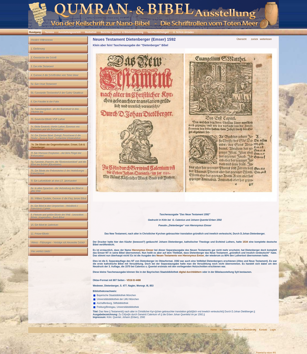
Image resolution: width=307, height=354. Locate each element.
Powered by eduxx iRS (266, 353)
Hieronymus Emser (142, 250)
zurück (254, 39)
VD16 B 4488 (134, 280)
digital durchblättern (190, 272)
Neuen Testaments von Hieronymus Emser (180, 255)
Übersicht (242, 39)
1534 (245, 242)
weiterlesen (266, 39)
